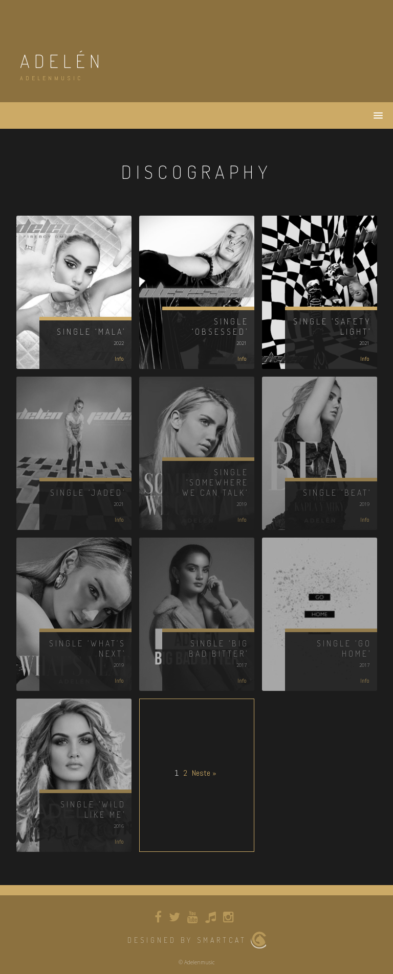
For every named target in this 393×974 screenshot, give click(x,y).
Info (119, 359)
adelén (62, 61)
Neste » (204, 773)
